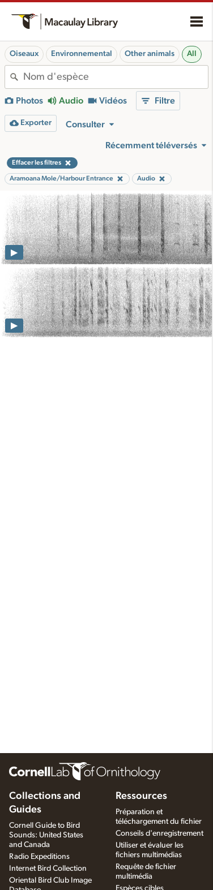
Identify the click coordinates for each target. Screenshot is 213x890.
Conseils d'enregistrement (159, 833)
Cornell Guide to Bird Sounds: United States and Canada (46, 835)
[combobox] (115, 77)
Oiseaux (24, 54)
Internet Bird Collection (48, 868)
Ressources (141, 796)
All (192, 54)
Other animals (149, 54)
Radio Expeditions (39, 857)
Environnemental (81, 54)
